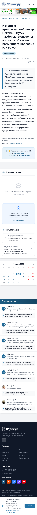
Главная (4, 18)
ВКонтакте (12, 156)
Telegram (17, 153)
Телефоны (5, 461)
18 (4, 279)
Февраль (24, 18)
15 (23, 277)
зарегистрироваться (17, 218)
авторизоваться (18, 220)
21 (18, 279)
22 (23, 279)
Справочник (5, 452)
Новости (11, 18)
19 (9, 279)
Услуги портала (24, 450)
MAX (22, 153)
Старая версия (24, 458)
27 (13, 282)
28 (18, 282)
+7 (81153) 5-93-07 (10, 470)
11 (4, 277)
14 (18, 277)
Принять (30, 506)
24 (33, 279)
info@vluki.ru (8, 473)
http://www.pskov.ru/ (15, 143)
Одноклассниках (24, 156)
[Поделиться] (34, 62)
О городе (22, 455)
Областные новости (9, 53)
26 (9, 282)
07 (29, 18)
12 (9, 277)
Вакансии (5, 458)
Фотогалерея (23, 452)
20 (13, 279)
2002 (17, 18)
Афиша (4, 455)
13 (13, 277)
